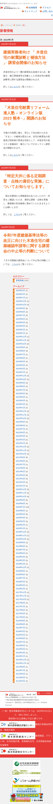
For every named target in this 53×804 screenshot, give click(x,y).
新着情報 (20, 281)
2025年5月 (20, 322)
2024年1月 (20, 372)
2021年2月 (20, 482)
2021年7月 (20, 464)
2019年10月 (21, 539)
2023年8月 (20, 386)
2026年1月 (20, 298)
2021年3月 (20, 479)
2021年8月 (20, 461)
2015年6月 (20, 645)
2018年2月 (20, 589)
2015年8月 (20, 638)
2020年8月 (20, 503)
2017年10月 (21, 599)
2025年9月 (20, 308)
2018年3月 (20, 585)
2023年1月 (20, 408)
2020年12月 (21, 489)
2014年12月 (21, 660)
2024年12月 (21, 337)
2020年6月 (20, 511)
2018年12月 (21, 567)
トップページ (7, 25)
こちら (15, 264)
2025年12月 (21, 301)
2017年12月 (21, 592)
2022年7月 (20, 429)
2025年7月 (20, 315)
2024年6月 (20, 358)
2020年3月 (20, 521)
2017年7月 (20, 606)
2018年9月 (20, 571)
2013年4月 (20, 681)
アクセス (46, 7)
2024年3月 (20, 365)
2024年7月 (20, 354)
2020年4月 (20, 518)
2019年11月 (21, 535)
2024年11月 (21, 340)
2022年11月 (21, 415)
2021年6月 (20, 468)
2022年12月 (21, 411)
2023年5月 (20, 397)
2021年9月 (20, 457)
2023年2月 (20, 404)
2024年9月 (20, 347)
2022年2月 (20, 440)
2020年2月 (20, 525)
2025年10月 (21, 305)
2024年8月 (20, 351)
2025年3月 (20, 326)
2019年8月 (20, 546)
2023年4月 (20, 400)
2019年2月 (20, 564)
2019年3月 (20, 560)
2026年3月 (20, 290)
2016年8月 (20, 624)
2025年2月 (20, 330)
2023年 (18, 25)
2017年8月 (20, 603)
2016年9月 (20, 621)
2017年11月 (21, 596)
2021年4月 (20, 475)
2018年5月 (20, 582)
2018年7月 (20, 578)
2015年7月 (20, 642)
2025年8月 (20, 312)
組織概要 (33, 7)
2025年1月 (20, 333)
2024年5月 (20, 361)
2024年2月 (20, 369)
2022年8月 (20, 425)
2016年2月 (20, 635)
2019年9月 (20, 542)
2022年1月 (20, 443)
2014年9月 (20, 667)
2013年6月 (20, 677)
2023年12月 (21, 376)
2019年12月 (21, 532)
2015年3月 (20, 653)
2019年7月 (20, 550)
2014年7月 (20, 670)
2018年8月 (20, 574)
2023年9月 (20, 383)
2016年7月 (20, 628)
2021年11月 (21, 450)
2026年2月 (20, 294)
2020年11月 (21, 493)
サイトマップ (30, 11)
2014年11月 (21, 663)
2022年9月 (20, 422)
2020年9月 (20, 500)
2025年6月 (20, 319)
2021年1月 (20, 486)
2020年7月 (20, 507)
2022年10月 (21, 418)
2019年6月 (20, 553)
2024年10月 (21, 344)
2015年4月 (20, 649)
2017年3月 (20, 617)
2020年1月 (20, 528)
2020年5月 (20, 514)
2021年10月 (21, 454)
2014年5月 (20, 674)
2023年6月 (20, 393)
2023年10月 (21, 379)
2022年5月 (20, 432)
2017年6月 (20, 610)
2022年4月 (20, 436)
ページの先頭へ (46, 693)
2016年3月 (20, 631)
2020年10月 (21, 496)
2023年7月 (20, 390)
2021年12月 (21, 447)
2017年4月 (20, 613)
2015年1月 (20, 656)
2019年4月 (20, 557)
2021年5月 (20, 471)
